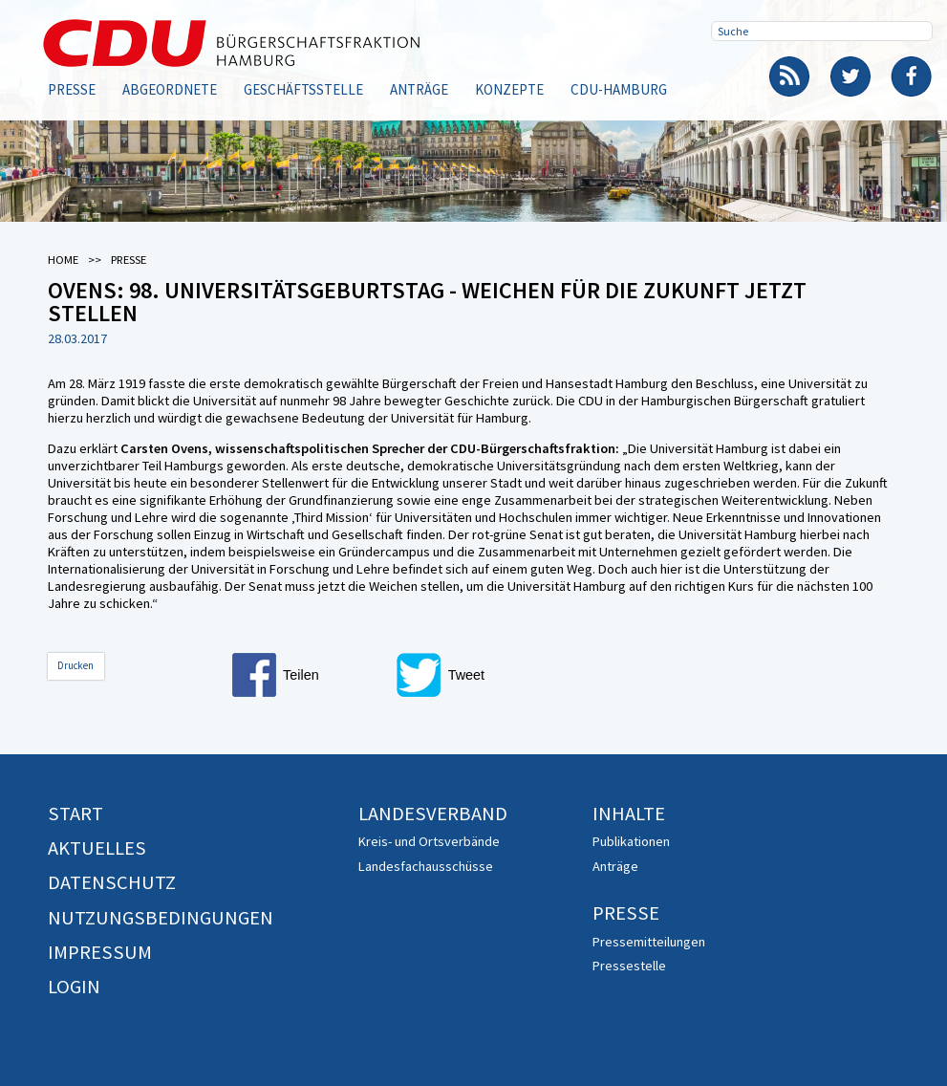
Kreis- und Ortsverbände (429, 841)
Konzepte (509, 89)
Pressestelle (629, 965)
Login (74, 986)
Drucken (75, 665)
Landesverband (432, 813)
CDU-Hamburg (618, 89)
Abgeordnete (169, 89)
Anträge (419, 89)
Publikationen (631, 841)
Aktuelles (97, 848)
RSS (789, 76)
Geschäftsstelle (303, 89)
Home (63, 259)
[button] (308, 675)
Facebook (912, 76)
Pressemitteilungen (648, 941)
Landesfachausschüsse (425, 866)
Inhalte (628, 813)
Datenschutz (112, 882)
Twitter (850, 76)
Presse (72, 89)
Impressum (100, 952)
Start (75, 813)
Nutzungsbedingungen (160, 917)
